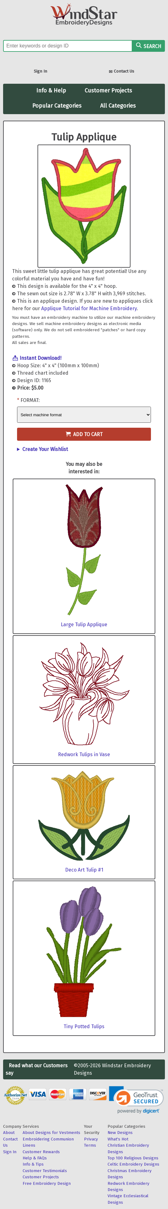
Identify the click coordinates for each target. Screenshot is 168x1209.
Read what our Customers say (37, 1069)
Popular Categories (57, 105)
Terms (90, 1145)
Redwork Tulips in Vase (84, 754)
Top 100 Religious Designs (133, 1158)
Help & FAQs (35, 1158)
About (9, 1132)
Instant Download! (40, 358)
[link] (136, 1100)
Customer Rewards (41, 1151)
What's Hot (118, 1139)
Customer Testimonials (45, 1170)
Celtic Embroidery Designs (133, 1164)
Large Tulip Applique (84, 624)
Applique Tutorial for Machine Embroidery (89, 308)
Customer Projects (108, 90)
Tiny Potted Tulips (84, 1026)
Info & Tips (33, 1164)
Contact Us (121, 71)
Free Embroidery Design (47, 1183)
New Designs (120, 1132)
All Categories (118, 105)
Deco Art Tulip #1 (84, 870)
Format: (30, 400)
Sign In (40, 71)
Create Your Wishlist (45, 449)
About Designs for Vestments (51, 1132)
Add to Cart (84, 434)
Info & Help (51, 90)
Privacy (91, 1139)
